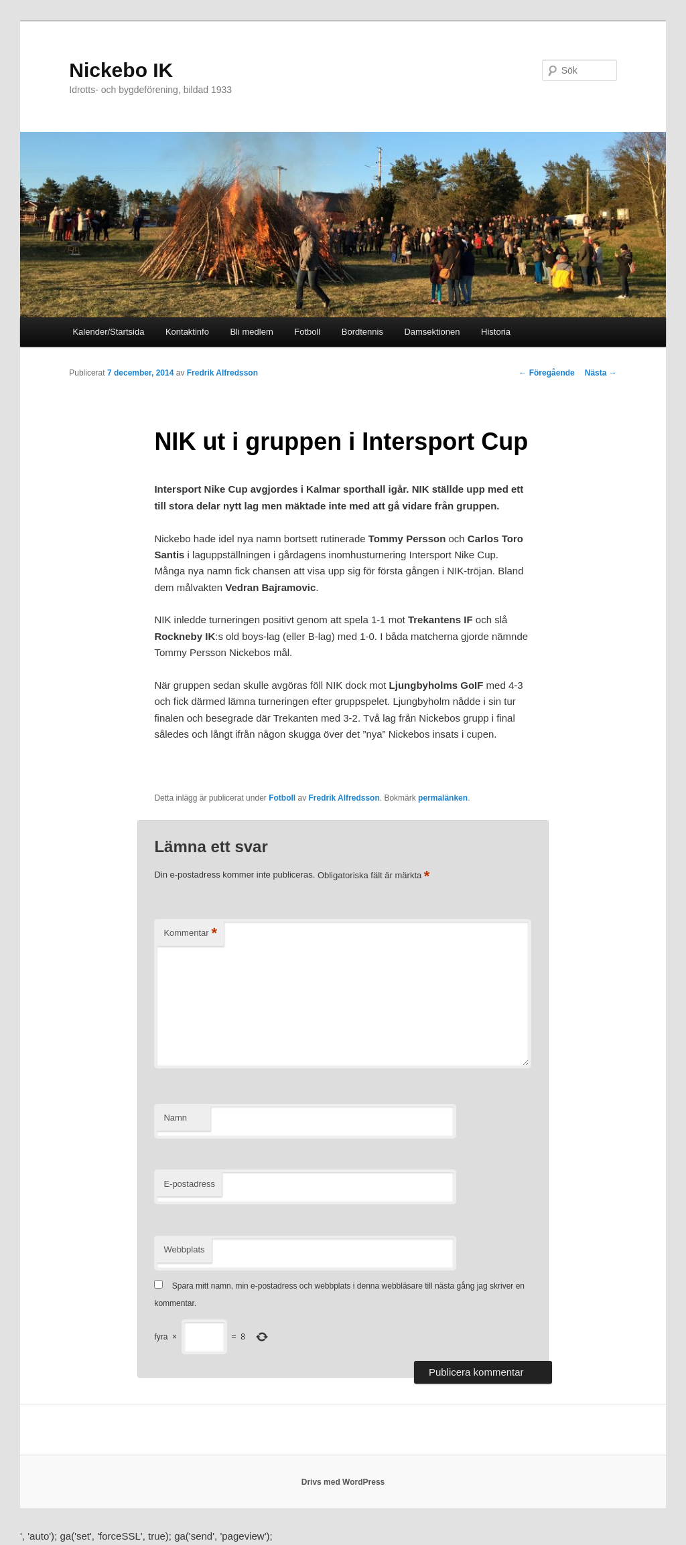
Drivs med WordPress (343, 1482)
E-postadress (189, 1184)
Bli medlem (251, 332)
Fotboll (307, 332)
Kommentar (190, 933)
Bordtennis (362, 332)
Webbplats (183, 1249)
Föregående (546, 373)
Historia (495, 332)
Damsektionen (432, 332)
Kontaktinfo (187, 332)
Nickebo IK (121, 70)
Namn (175, 1118)
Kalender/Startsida (108, 332)
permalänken (443, 798)
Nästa (601, 373)
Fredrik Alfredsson (222, 373)
